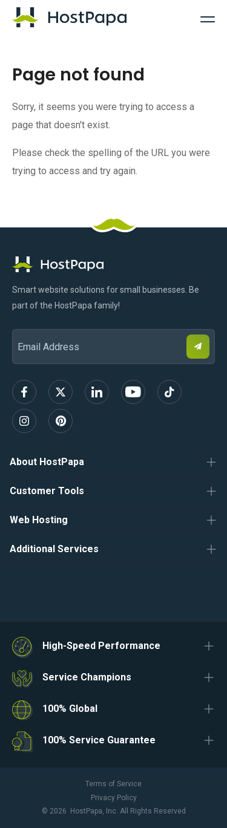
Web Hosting (39, 520)
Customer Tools (47, 491)
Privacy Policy (114, 798)
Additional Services (54, 549)
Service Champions (86, 677)
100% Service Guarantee (99, 740)
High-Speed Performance (101, 645)
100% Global (69, 708)
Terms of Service (113, 784)
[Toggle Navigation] (207, 17)
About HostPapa (47, 462)
